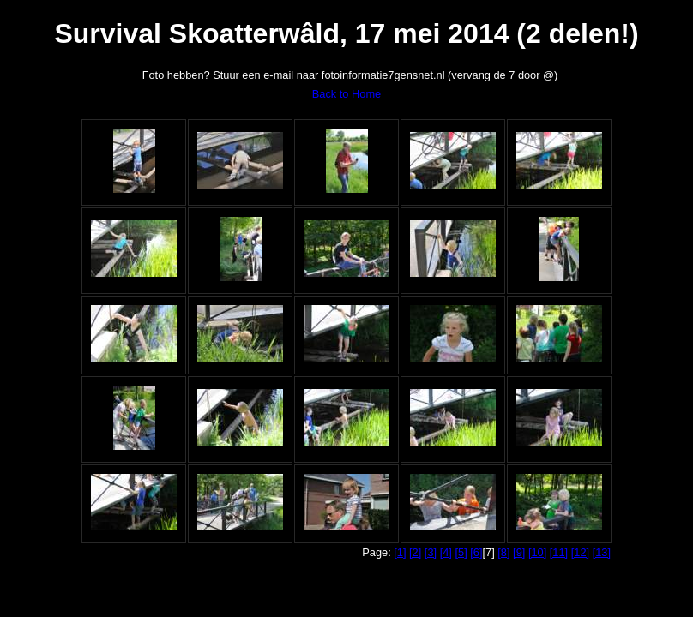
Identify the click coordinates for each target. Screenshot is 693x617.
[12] (580, 552)
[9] (519, 552)
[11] (559, 552)
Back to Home (346, 93)
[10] (537, 552)
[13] (602, 552)
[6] (476, 552)
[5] (461, 552)
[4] (446, 552)
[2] (415, 552)
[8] (503, 552)
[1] (400, 552)
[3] (431, 552)
